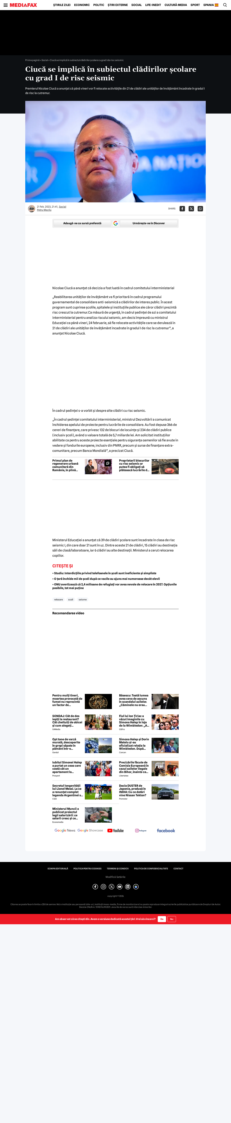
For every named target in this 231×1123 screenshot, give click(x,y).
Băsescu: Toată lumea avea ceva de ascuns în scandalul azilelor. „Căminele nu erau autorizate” (133, 700)
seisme (83, 599)
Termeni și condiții (118, 868)
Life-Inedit (153, 5)
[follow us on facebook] (166, 831)
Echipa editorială (58, 868)
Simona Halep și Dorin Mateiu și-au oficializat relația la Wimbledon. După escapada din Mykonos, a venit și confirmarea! (134, 744)
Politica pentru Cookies (87, 868)
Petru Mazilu (44, 209)
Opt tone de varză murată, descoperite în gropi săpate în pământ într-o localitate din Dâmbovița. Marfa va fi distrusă (67, 744)
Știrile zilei (62, 5)
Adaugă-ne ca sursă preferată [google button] (82, 223)
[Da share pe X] (191, 208)
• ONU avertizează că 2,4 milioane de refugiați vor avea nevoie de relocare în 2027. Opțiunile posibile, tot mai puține (114, 586)
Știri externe (118, 5)
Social (136, 5)
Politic (98, 5)
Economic (82, 5)
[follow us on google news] (65, 831)
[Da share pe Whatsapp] (200, 208)
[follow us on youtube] (115, 831)
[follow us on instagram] (140, 831)
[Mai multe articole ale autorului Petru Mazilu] (31, 208)
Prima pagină (32, 60)
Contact (178, 868)
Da (161, 919)
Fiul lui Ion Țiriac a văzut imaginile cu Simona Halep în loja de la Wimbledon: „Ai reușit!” (133, 720)
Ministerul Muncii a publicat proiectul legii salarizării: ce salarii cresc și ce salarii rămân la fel (65, 813)
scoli (70, 599)
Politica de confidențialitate (151, 868)
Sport (195, 5)
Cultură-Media (176, 5)
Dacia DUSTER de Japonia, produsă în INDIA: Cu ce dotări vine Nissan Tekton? (132, 790)
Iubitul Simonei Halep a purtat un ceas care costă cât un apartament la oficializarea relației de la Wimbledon (67, 767)
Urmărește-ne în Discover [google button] (149, 223)
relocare (58, 599)
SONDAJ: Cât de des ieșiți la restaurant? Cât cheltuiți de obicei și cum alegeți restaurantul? (67, 720)
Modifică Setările (115, 877)
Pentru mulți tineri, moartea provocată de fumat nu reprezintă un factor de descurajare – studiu (67, 700)
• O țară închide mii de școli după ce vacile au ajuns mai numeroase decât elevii (106, 579)
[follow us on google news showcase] (90, 831)
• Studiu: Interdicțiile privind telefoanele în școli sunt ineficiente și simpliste (104, 573)
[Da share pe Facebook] (182, 208)
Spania (208, 5)
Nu (171, 919)
